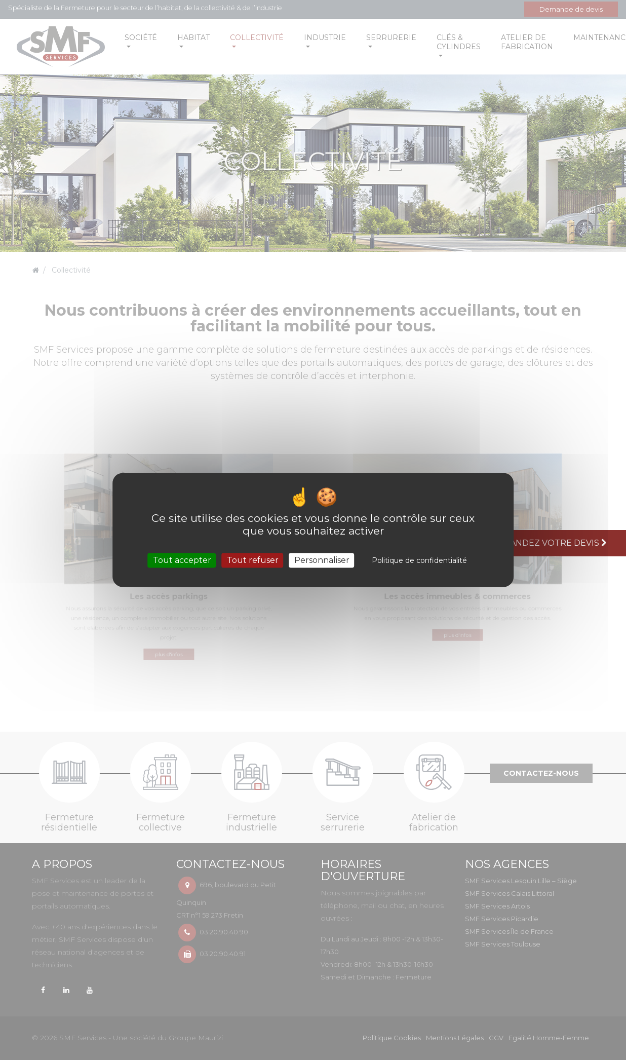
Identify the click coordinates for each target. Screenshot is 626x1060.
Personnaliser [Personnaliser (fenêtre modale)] (321, 560)
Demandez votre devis (549, 543)
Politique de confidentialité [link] (419, 560)
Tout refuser (253, 560)
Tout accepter (182, 560)
